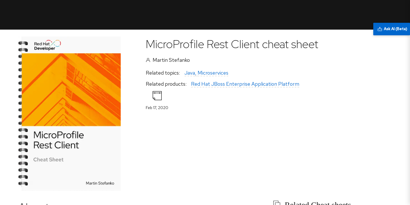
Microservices (213, 72)
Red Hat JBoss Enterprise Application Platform (245, 84)
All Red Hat (375, 10)
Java (189, 72)
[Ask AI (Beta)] (391, 29)
